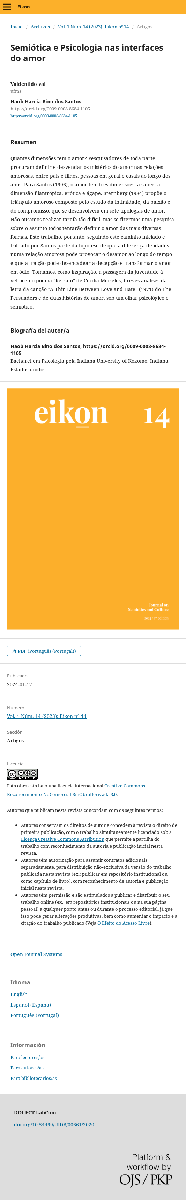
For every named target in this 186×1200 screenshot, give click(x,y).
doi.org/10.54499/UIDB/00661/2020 (54, 1124)
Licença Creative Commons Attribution (62, 839)
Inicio (16, 26)
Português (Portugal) (34, 1015)
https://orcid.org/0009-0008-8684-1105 (43, 115)
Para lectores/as (27, 1057)
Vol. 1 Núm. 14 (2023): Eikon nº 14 (93, 26)
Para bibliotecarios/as (33, 1078)
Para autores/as (27, 1068)
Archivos (40, 26)
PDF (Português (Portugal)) (46, 651)
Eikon (23, 6)
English (19, 994)
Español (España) (30, 1004)
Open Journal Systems (36, 954)
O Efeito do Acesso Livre (123, 923)
